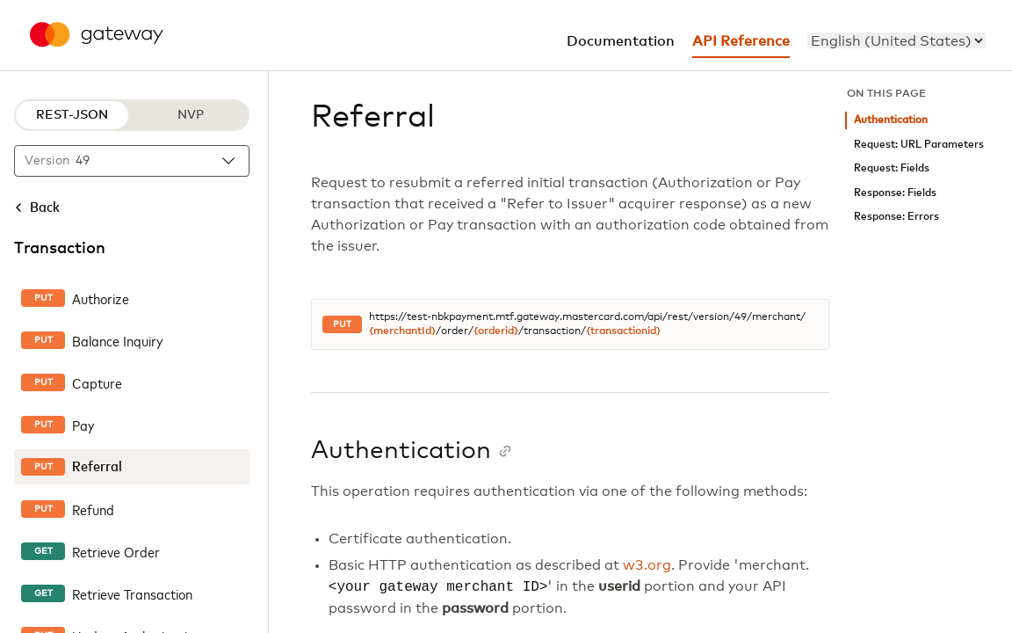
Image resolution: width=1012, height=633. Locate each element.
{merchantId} (402, 331)
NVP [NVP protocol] (190, 115)
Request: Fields (891, 168)
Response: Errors (896, 216)
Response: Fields (895, 193)
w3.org (647, 565)
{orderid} (495, 331)
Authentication (891, 120)
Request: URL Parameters (919, 144)
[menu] (896, 40)
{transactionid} (623, 331)
